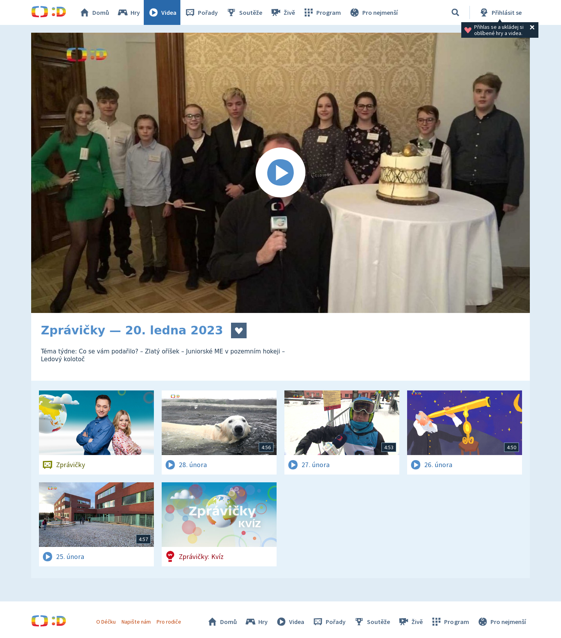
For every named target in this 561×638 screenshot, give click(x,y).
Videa (162, 12)
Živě (282, 12)
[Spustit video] (280, 173)
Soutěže (244, 12)
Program (322, 12)
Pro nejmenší (373, 12)
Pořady (201, 12)
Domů (94, 12)
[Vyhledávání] (455, 12)
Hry (128, 12)
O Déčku (106, 621)
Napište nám (136, 621)
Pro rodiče (169, 621)
